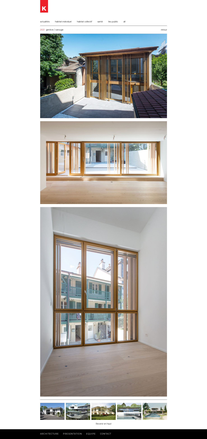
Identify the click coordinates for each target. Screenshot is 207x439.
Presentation (72, 434)
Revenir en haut (103, 424)
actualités (45, 21)
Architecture (49, 434)
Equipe (91, 434)
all (124, 21)
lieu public (113, 21)
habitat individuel (63, 21)
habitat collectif (84, 21)
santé (100, 21)
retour (164, 29)
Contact (105, 434)
